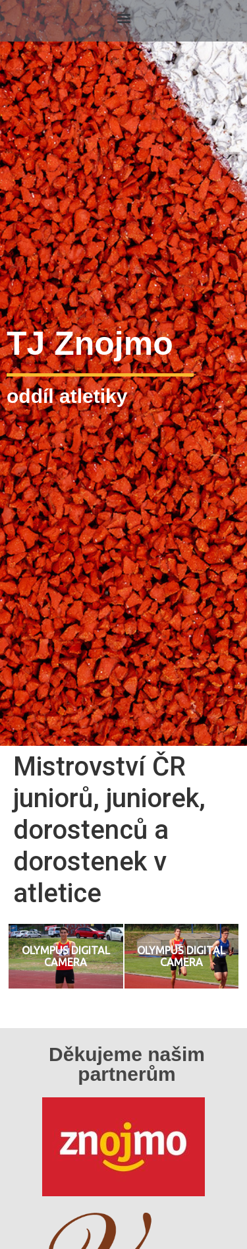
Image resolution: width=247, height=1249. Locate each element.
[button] (123, 17)
